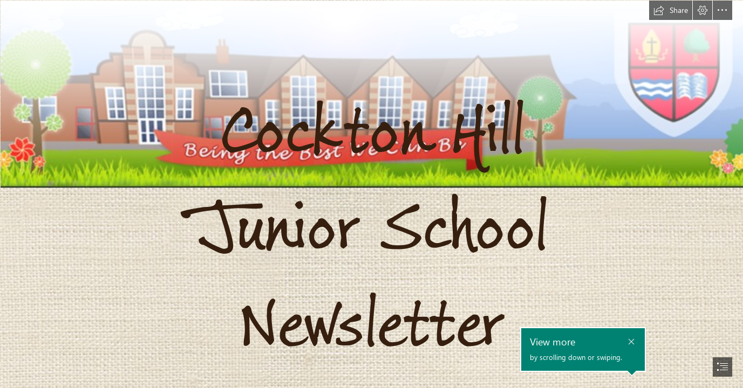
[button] (670, 10)
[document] (371, 194)
